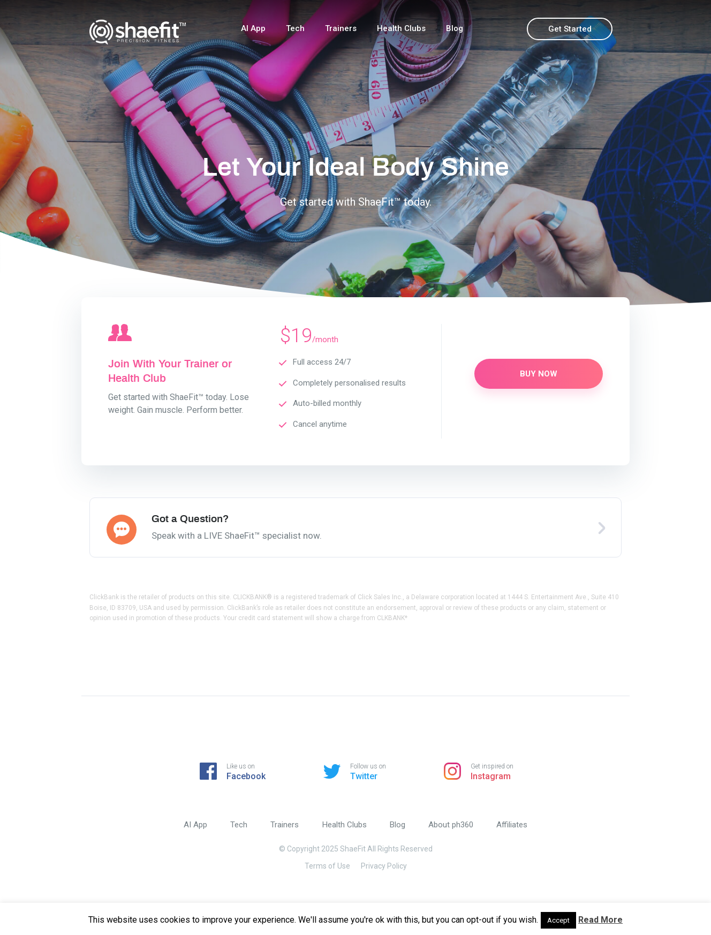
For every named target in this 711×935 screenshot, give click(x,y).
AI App (253, 28)
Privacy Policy (384, 866)
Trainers (341, 28)
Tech (295, 28)
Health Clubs (401, 28)
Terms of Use (327, 866)
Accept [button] (558, 920)
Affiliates (513, 825)
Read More (600, 920)
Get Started (570, 29)
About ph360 (451, 825)
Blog (454, 28)
